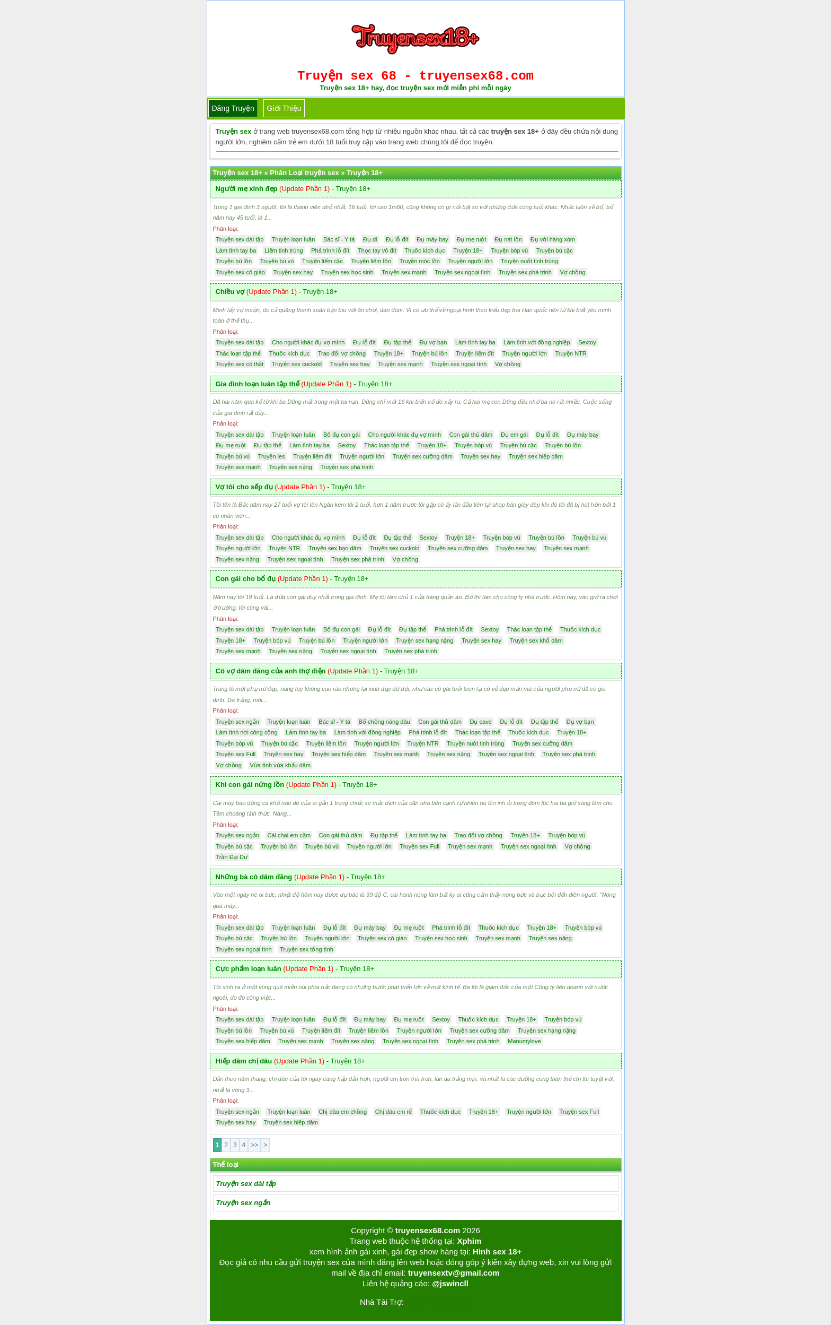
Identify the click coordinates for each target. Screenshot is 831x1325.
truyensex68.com (428, 1230)
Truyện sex (234, 131)
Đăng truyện (233, 108)
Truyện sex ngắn (243, 1203)
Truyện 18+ (353, 189)
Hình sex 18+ (497, 1251)
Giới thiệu (284, 108)
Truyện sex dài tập (246, 1184)
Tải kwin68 (422, 1301)
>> (254, 1145)
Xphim (469, 1240)
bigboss (457, 1301)
